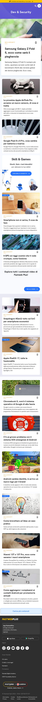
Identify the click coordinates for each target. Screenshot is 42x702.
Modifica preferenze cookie (22, 698)
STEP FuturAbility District (9, 677)
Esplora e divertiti (20, 173)
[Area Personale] (39, 6)
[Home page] (13, 6)
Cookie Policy (13, 698)
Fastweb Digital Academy (9, 673)
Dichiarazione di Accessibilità (32, 698)
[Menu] (2, 5)
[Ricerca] (35, 6)
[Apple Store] (11, 638)
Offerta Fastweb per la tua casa (21, 1)
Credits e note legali (7, 662)
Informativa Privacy (6, 698)
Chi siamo (5, 659)
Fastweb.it (5, 666)
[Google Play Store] (30, 638)
